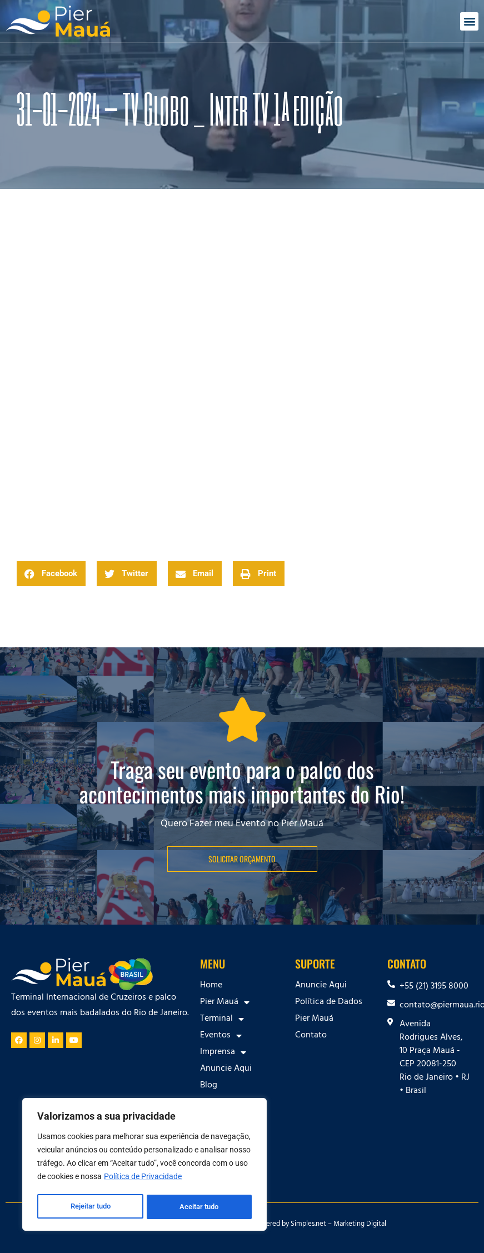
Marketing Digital (359, 1224)
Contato (311, 1035)
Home (211, 985)
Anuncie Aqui (226, 1069)
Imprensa (223, 1052)
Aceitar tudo (200, 1206)
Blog (208, 1085)
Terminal (222, 1019)
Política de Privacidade (143, 1179)
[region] (144, 1166)
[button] (469, 21)
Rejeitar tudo (90, 1206)
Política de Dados (328, 1002)
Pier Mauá (225, 1002)
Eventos (221, 1035)
